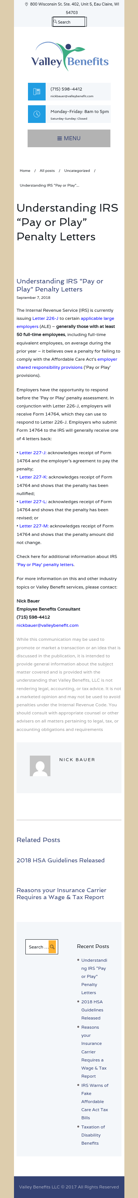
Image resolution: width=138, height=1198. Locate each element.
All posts (47, 170)
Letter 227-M (34, 526)
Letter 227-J (33, 452)
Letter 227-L (33, 501)
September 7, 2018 (33, 297)
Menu (72, 138)
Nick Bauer (77, 759)
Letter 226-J (45, 318)
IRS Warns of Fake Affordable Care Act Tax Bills (95, 1101)
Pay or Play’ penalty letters (46, 564)
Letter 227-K (33, 477)
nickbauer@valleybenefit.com (71, 96)
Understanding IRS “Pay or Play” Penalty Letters (94, 976)
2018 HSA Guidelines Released (61, 860)
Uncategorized (77, 170)
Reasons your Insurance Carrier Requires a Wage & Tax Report (61, 894)
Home (25, 170)
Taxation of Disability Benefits (93, 1135)
